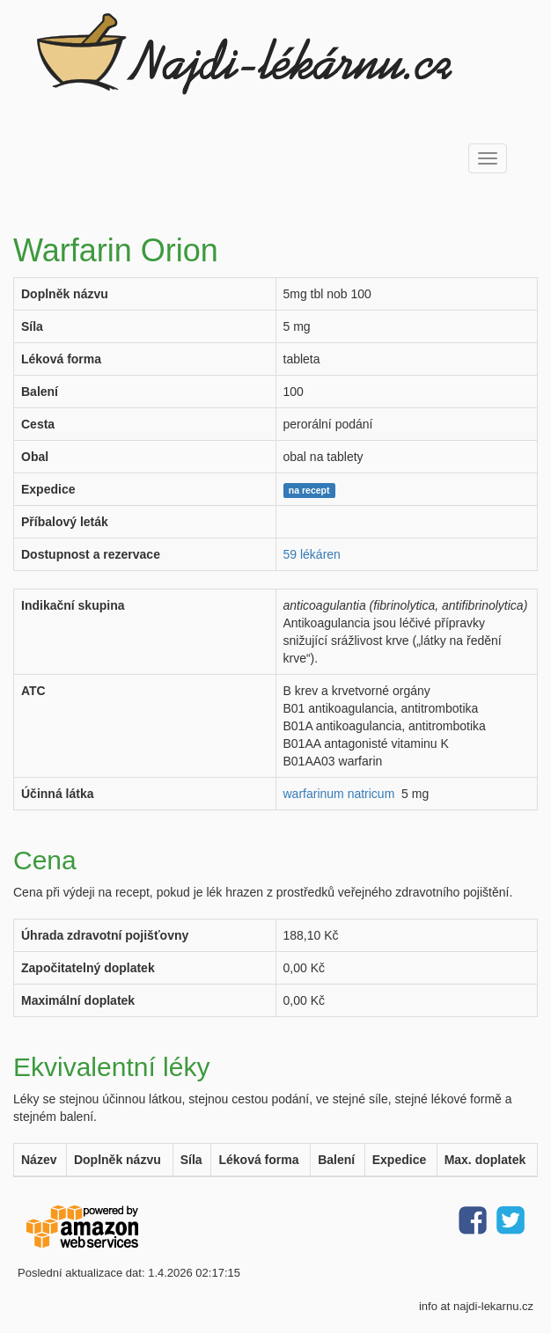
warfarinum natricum (339, 794)
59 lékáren (312, 554)
